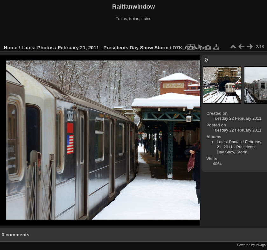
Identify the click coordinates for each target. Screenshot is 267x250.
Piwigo (261, 245)
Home (10, 47)
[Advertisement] (133, 33)
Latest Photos (38, 47)
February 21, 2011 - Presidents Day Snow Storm (113, 47)
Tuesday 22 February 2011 (237, 118)
